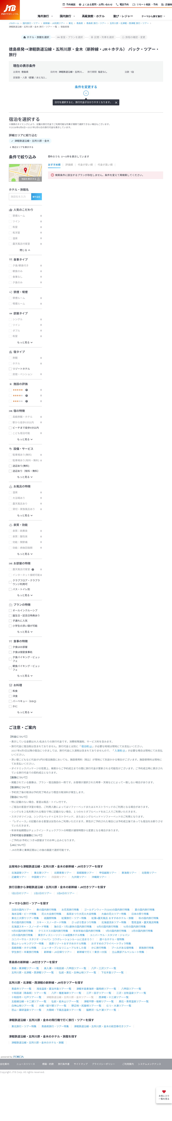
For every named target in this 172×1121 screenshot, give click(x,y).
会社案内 (4, 1064)
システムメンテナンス (149, 1064)
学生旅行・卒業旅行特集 (25, 952)
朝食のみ (18, 271)
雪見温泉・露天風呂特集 (145, 922)
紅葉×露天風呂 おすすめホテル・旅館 (112, 918)
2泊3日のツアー (43, 893)
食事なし (18, 276)
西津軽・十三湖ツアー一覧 (114, 997)
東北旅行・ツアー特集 (24, 1026)
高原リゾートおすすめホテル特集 (67, 943)
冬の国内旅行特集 (21, 922)
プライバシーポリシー (103, 1064)
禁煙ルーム (19, 215)
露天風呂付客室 (21, 243)
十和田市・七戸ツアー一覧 (26, 997)
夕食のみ (18, 282)
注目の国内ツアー (21, 909)
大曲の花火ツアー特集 (113, 914)
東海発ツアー (129, 873)
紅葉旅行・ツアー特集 (74, 918)
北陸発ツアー (149, 873)
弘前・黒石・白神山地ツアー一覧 (77, 972)
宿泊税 (85, 746)
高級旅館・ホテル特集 (24, 948)
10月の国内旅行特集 (134, 926)
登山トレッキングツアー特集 (28, 943)
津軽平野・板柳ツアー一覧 (99, 1001)
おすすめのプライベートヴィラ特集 (111, 943)
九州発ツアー (79, 877)
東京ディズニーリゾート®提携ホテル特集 (61, 935)
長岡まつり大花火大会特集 (81, 914)
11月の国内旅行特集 (22, 931)
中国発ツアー (39, 877)
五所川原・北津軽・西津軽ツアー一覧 (33, 972)
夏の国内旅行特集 (145, 909)
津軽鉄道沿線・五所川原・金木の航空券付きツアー (102, 1026)
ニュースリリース (25, 1064)
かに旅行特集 (98, 948)
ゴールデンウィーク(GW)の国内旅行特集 (107, 909)
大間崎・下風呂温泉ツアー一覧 (63, 1010)
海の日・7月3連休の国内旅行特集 (73, 926)
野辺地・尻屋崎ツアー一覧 (86, 1005)
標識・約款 (48, 1064)
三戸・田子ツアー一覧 (98, 993)
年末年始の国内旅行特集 (87, 931)
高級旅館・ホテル (93, 16)
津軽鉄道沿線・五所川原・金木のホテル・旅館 (38, 1042)
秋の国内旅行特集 (149, 918)
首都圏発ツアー (85, 873)
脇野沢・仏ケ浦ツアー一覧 (101, 1010)
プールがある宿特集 (122, 948)
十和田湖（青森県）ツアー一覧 (29, 993)
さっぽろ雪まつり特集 (83, 922)
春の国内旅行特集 (46, 909)
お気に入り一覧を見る (164, 1097)
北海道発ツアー (20, 873)
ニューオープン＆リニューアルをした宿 (63, 948)
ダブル (16, 330)
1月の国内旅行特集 (116, 931)
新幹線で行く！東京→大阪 (92, 952)
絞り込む (36, 197)
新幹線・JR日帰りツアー (58, 952)
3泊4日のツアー (65, 893)
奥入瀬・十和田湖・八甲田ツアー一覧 (65, 968)
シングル (18, 319)
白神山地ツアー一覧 (23, 1005)
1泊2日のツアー (20, 893)
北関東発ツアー (62, 873)
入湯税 (118, 750)
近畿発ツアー (19, 877)
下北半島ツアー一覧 (112, 972)
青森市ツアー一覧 (21, 989)
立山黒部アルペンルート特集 (128, 952)
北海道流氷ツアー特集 (113, 922)
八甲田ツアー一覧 (131, 989)
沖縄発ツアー (99, 877)
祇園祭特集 (50, 918)
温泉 (15, 238)
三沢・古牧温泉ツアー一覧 (131, 993)
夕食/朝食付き (21, 265)
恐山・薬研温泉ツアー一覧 (26, 1010)
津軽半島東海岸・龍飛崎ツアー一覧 (96, 989)
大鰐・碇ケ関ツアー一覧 (52, 1005)
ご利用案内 (128, 1064)
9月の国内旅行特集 (107, 926)
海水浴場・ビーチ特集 (24, 914)
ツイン (16, 221)
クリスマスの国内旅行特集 (53, 931)
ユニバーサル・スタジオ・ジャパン (110, 935)
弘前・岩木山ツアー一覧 (65, 1001)
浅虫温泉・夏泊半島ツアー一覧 (54, 989)
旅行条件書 (64, 1064)
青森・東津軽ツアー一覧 (25, 968)
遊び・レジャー (123, 16)
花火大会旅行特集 (51, 914)
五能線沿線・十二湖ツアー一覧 (29, 1001)
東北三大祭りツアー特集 (25, 918)
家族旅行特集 (146, 948)
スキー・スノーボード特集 (51, 922)
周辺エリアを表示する (22, 147)
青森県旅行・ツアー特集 (55, 1026)
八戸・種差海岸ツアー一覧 (66, 993)
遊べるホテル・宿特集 (111, 939)
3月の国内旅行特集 (22, 935)
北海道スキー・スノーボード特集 (30, 926)
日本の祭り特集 (140, 914)
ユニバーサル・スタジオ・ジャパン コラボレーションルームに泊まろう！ (53, 939)
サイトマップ (81, 1064)
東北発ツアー (41, 873)
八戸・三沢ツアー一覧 (103, 968)
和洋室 (16, 232)
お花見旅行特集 (70, 909)
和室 (15, 227)
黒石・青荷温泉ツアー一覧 (134, 1001)
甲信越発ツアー (107, 873)
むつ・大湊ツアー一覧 (118, 1005)
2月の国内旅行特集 (142, 931)
